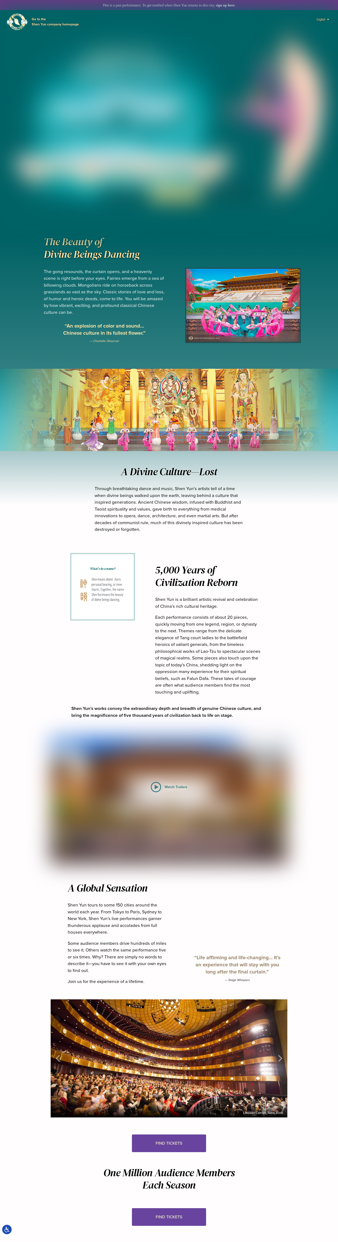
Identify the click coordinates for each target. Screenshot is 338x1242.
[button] (176, 204)
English (323, 19)
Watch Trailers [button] (124, 193)
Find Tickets (176, 193)
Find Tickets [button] (169, 1143)
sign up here (225, 5)
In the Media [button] (227, 193)
